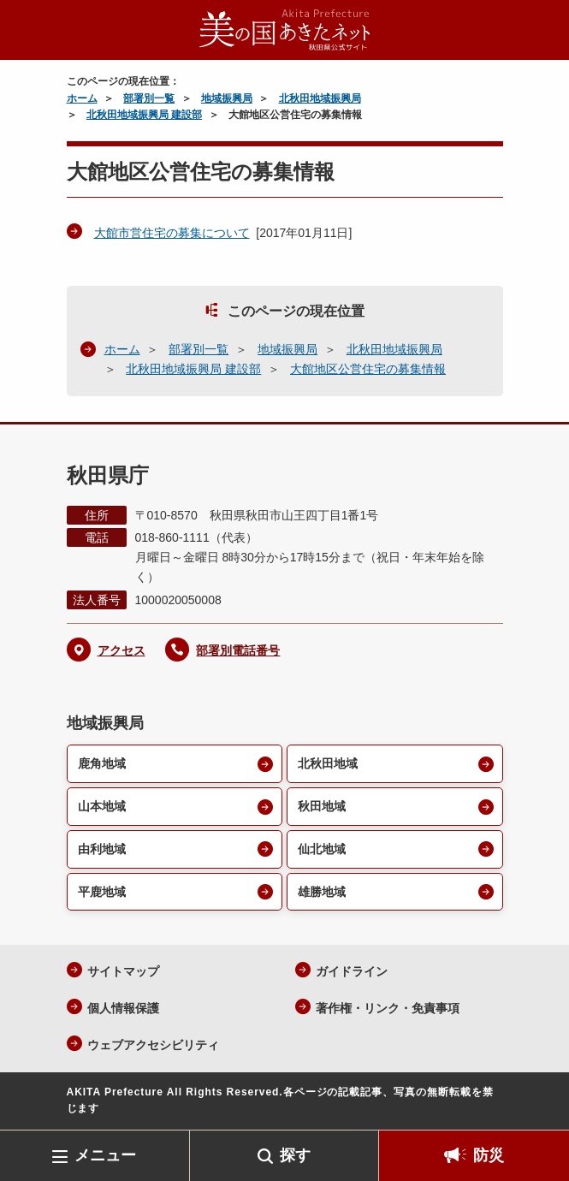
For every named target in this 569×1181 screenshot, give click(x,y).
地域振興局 (226, 98)
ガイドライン (352, 971)
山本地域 (102, 806)
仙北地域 (322, 849)
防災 (488, 1155)
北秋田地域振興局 (320, 98)
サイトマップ (123, 971)
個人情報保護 (123, 1008)
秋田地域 (322, 806)
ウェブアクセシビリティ (153, 1045)
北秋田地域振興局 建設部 (144, 115)
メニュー (105, 1155)
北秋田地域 (328, 763)
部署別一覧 (149, 98)
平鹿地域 (102, 892)
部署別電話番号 (238, 650)
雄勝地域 (322, 892)
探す (295, 1155)
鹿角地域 (102, 763)
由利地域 (102, 849)
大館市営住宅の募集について (172, 233)
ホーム (82, 98)
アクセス (121, 650)
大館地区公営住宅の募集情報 (368, 369)
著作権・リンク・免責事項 (387, 1008)
